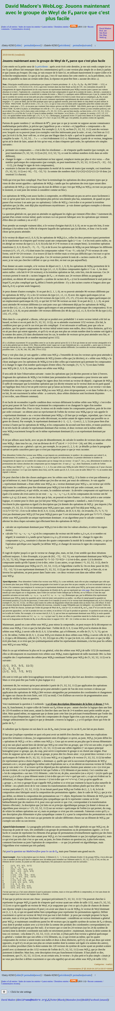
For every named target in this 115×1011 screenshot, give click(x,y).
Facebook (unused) (98, 1008)
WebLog (102, 37)
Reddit (85, 1008)
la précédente (41, 66)
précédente (64, 45)
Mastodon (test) (74, 1008)
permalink (29, 45)
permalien (78, 45)
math (108, 973)
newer (38, 45)
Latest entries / (55, 27)
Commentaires (74, 977)
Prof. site (103, 31)
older (18, 45)
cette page (86, 591)
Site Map (103, 35)
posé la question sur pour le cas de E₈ (32, 854)
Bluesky (61, 1008)
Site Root (103, 33)
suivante (87, 45)
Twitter (53, 1008)
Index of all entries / (21, 27)
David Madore (105, 28)
